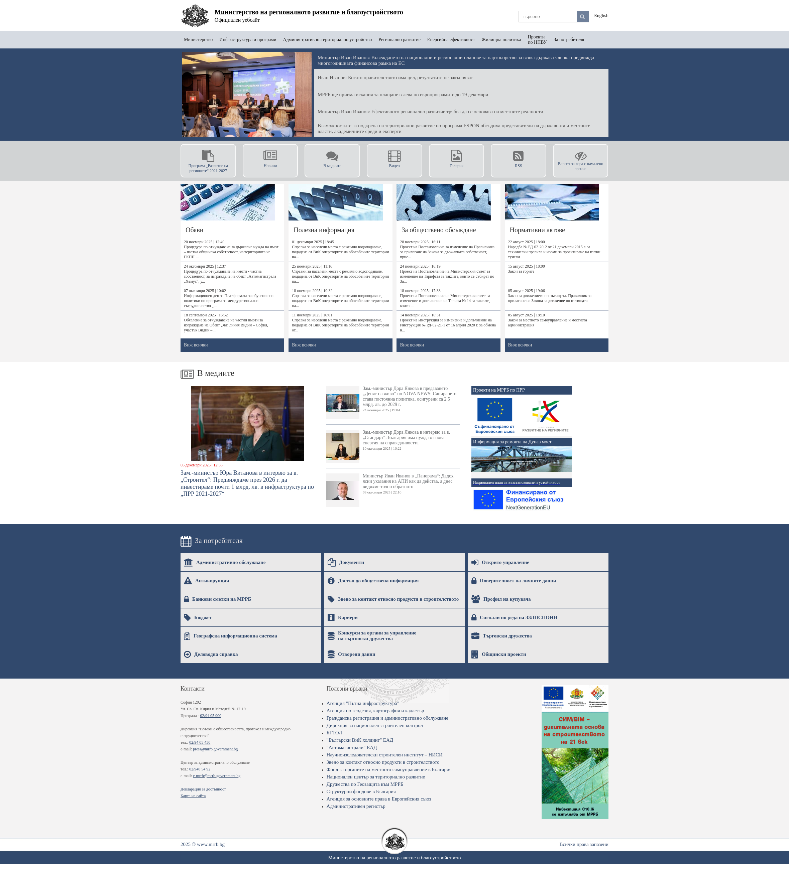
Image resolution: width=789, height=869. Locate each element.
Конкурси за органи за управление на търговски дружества (372, 635)
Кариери (343, 617)
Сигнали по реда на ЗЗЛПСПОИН (514, 617)
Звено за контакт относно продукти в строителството (393, 599)
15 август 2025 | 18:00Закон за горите (526, 269)
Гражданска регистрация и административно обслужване (387, 718)
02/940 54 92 (199, 769)
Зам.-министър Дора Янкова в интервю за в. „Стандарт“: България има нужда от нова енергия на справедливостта (388, 446)
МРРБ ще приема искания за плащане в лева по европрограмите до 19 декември (403, 94)
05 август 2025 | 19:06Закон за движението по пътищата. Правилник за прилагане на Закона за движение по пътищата (549, 295)
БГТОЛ (334, 732)
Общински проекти (498, 654)
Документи (346, 562)
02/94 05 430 (199, 742)
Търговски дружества (501, 636)
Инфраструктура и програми (247, 39)
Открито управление (500, 562)
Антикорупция (206, 581)
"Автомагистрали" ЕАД (352, 747)
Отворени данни (351, 654)
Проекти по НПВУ (537, 39)
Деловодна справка (211, 654)
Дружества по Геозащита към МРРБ (365, 784)
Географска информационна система (230, 636)
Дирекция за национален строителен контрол (375, 725)
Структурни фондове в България (361, 791)
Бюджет (198, 617)
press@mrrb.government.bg (215, 749)
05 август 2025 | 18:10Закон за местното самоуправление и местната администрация (547, 320)
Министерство (198, 39)
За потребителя (569, 39)
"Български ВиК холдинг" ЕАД (360, 740)
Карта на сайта (193, 795)
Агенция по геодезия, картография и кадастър (375, 710)
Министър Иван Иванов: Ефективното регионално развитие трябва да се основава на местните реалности (430, 111)
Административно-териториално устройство (327, 39)
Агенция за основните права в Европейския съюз (379, 799)
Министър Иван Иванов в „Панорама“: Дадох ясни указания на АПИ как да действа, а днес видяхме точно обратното (390, 490)
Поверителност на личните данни (513, 581)
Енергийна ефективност (451, 39)
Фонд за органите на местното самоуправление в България (389, 769)
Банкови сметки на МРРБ (217, 599)
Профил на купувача (501, 599)
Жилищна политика (501, 39)
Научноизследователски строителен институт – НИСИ (385, 754)
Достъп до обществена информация (373, 581)
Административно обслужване (224, 562)
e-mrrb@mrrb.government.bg (216, 775)
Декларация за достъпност (203, 789)
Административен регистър (356, 806)
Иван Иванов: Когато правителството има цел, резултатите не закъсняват (395, 77)
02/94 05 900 (210, 715)
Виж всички (196, 344)
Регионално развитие (399, 39)
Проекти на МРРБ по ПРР (499, 390)
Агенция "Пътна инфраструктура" (363, 703)
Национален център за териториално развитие (376, 776)
